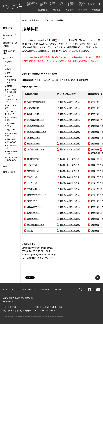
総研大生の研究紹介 (9, 52)
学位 (6, 65)
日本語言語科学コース (36, 132)
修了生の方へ (53, 4)
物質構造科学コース (35, 189)
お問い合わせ (82, 4)
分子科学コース (33, 183)
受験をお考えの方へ (32, 4)
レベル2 (55, 80)
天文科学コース (33, 165)
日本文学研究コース (35, 126)
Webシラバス (65, 51)
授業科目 (10, 76)
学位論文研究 (82, 80)
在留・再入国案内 (11, 81)
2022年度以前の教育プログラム (11, 160)
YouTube (98, 290)
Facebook (89, 290)
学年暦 (7, 73)
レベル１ (47, 80)
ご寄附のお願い (71, 4)
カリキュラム (8, 58)
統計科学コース (33, 143)
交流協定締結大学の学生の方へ (11, 141)
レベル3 (63, 80)
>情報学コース (33, 138)
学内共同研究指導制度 (11, 119)
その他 (30, 231)
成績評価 (8, 86)
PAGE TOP (97, 277)
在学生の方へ (43, 4)
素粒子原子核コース (35, 149)
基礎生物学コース (34, 207)
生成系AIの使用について (11, 153)
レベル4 (71, 80)
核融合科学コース (34, 171)
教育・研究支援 (9, 172)
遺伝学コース (32, 219)
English (91, 4)
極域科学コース (33, 201)
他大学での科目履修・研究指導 (11, 91)
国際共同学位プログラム (11, 125)
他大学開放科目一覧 (11, 147)
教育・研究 (82, 10)
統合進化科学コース (35, 225)
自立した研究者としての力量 (51, 44)
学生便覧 (8, 69)
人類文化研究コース (35, 108)
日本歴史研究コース (35, 120)
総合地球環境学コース (36, 195)
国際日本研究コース (35, 114)
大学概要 (56, 10)
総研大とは (42, 10)
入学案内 (69, 10)
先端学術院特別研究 (36, 102)
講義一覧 (95, 102)
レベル (61, 40)
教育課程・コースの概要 (10, 44)
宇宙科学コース (33, 177)
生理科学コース (33, 213)
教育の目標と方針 (9, 36)
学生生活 (96, 10)
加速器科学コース (34, 159)
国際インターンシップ (11, 107)
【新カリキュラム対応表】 (70, 102)
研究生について (11, 130)
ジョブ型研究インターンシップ (11, 113)
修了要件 (8, 62)
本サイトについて (60, 289)
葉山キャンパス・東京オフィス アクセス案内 (33, 289)
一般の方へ (62, 4)
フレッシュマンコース (11, 101)
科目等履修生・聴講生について (11, 135)
